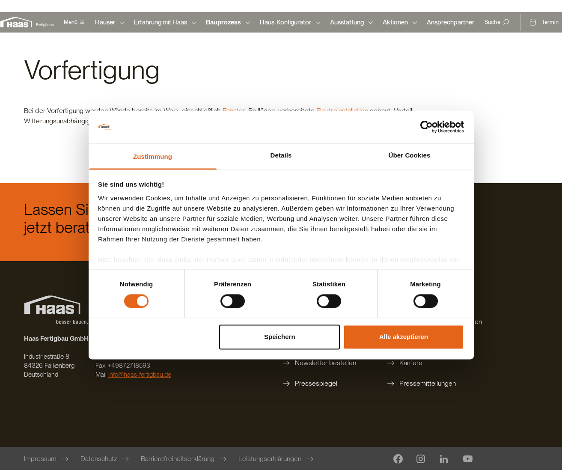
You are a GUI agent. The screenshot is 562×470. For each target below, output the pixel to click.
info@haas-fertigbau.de (139, 374)
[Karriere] (434, 363)
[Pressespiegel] (325, 383)
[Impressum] (47, 459)
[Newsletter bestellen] (325, 363)
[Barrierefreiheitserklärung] (184, 459)
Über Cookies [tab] (410, 155)
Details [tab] (281, 155)
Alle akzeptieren (403, 336)
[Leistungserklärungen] (276, 459)
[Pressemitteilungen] (434, 383)
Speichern (279, 336)
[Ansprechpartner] (450, 22)
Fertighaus (45, 24)
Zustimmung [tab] (152, 156)
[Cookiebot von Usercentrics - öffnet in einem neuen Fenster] (426, 127)
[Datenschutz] (105, 459)
